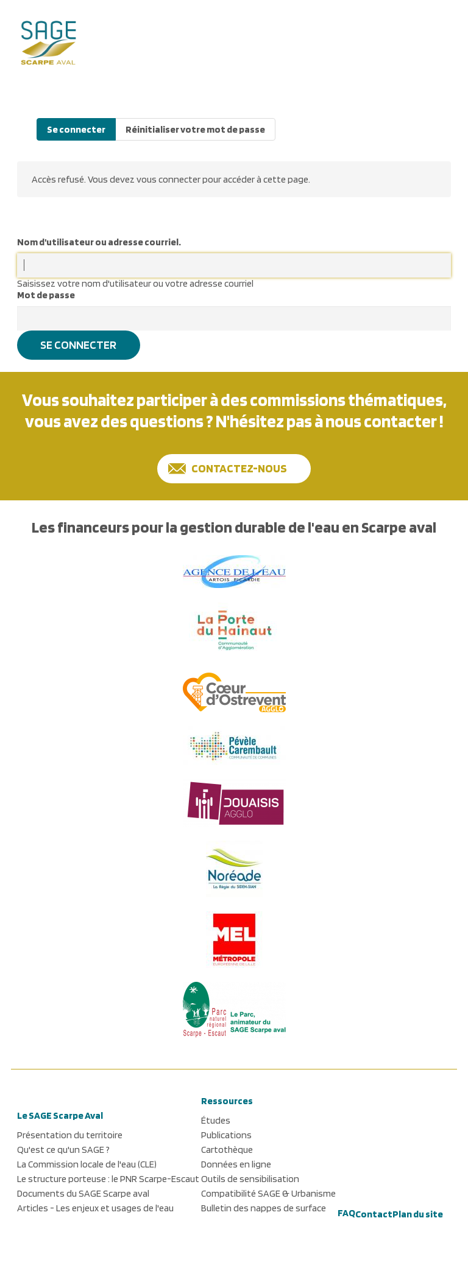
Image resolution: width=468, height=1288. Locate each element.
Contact (373, 1214)
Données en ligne (236, 1164)
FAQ (346, 1213)
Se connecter (76, 129)
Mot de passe (46, 295)
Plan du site (417, 1214)
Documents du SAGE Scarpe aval (83, 1193)
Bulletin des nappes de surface (263, 1208)
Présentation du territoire (69, 1135)
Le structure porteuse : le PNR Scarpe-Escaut (108, 1179)
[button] (435, 39)
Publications (226, 1135)
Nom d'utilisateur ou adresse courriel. (99, 242)
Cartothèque (227, 1149)
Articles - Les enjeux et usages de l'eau (95, 1208)
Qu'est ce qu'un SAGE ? (63, 1149)
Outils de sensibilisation (250, 1179)
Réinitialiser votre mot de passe (195, 129)
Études (215, 1120)
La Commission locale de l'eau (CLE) (87, 1164)
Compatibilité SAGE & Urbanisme (268, 1193)
